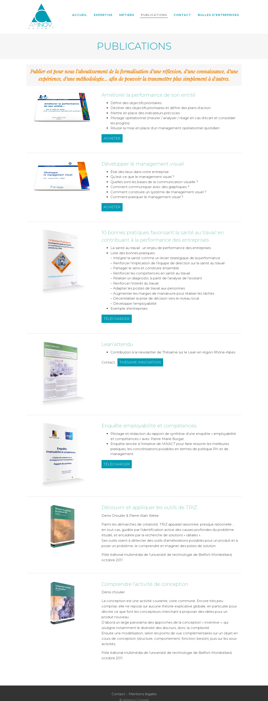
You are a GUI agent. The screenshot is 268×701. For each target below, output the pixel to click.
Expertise (103, 15)
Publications (154, 15)
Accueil (79, 15)
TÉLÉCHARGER (117, 319)
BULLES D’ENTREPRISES (218, 15)
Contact (182, 15)
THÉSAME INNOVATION (140, 362)
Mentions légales (143, 694)
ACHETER (112, 138)
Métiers (126, 15)
